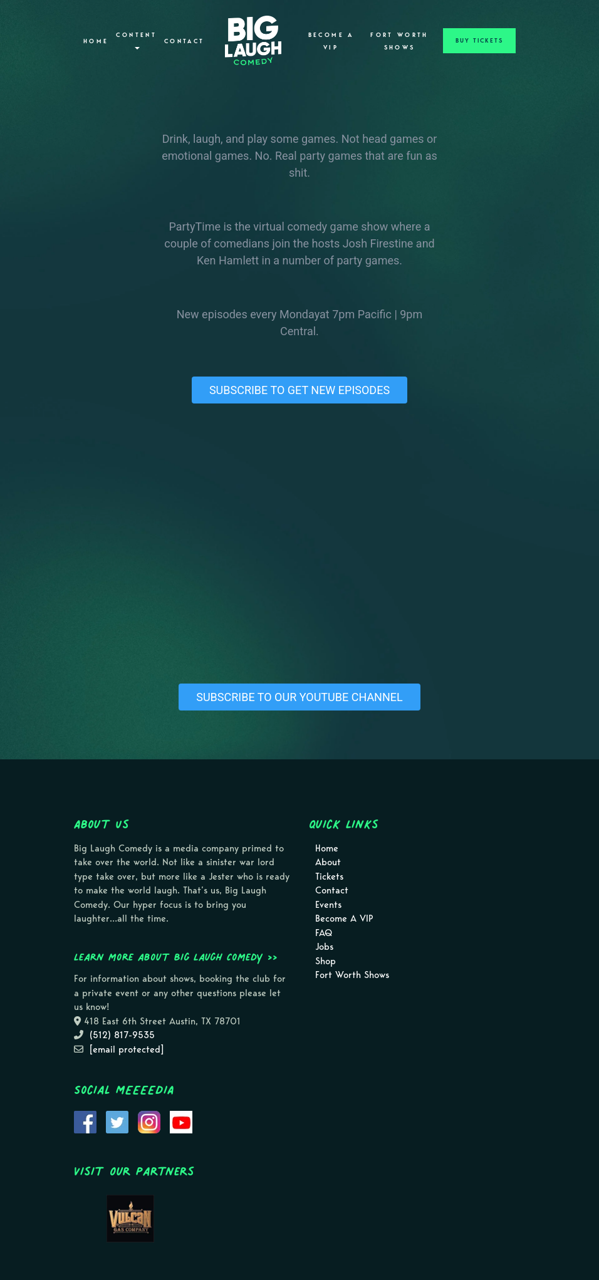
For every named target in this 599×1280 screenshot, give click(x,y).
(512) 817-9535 (122, 1035)
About (328, 862)
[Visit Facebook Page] (85, 1121)
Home (95, 41)
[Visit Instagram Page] (149, 1121)
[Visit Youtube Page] (181, 1121)
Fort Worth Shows (399, 41)
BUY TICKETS (479, 40)
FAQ (323, 933)
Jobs (324, 946)
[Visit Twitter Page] (117, 1121)
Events (328, 904)
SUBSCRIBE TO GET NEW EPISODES (299, 390)
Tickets (329, 876)
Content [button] (136, 40)
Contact (184, 41)
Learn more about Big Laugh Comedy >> (176, 956)
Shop (325, 961)
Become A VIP (331, 41)
